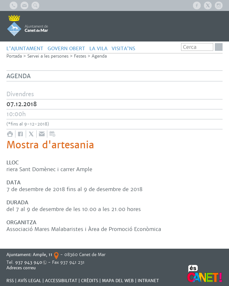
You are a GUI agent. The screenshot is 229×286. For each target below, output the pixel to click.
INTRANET (148, 280)
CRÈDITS (89, 280)
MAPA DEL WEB (118, 280)
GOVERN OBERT (66, 48)
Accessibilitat (61, 280)
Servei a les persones (48, 56)
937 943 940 (28, 262)
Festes (80, 56)
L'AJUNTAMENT (24, 48)
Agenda (99, 56)
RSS (10, 280)
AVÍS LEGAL (29, 280)
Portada (14, 56)
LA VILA (98, 48)
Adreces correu (21, 268)
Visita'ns (123, 48)
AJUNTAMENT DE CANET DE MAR (27, 25)
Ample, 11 (42, 254)
